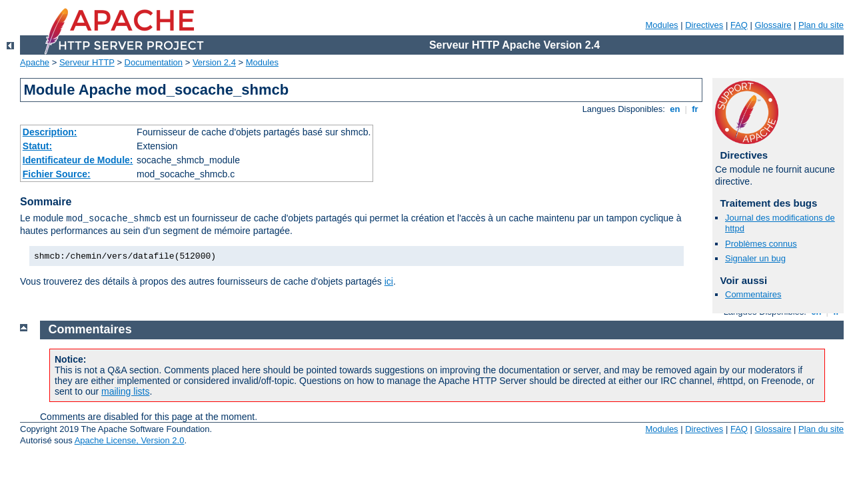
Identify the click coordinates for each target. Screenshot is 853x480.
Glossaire (773, 25)
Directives (704, 25)
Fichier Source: (57, 174)
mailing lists (125, 391)
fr (695, 109)
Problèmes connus (761, 244)
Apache (34, 62)
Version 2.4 (214, 62)
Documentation (154, 62)
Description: (50, 132)
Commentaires (753, 294)
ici (389, 281)
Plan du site (821, 25)
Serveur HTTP (87, 62)
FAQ (739, 25)
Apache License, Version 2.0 (130, 440)
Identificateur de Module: (78, 160)
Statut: (37, 146)
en (675, 109)
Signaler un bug (755, 258)
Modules (661, 25)
